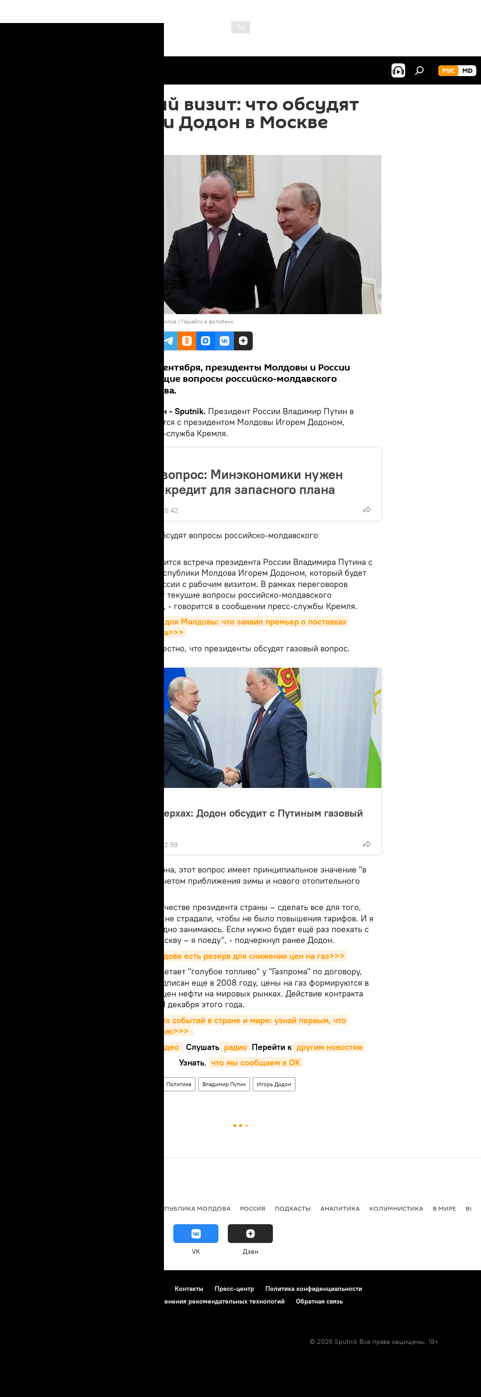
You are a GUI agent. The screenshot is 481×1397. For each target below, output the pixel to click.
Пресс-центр (234, 1288)
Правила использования (89, 1288)
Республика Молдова (192, 1208)
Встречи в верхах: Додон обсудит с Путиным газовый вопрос (236, 819)
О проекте (25, 1288)
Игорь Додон (274, 1084)
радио (234, 1047)
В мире (146, 1084)
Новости (115, 1084)
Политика (129, 798)
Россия (252, 1208)
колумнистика (396, 1208)
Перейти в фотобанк (207, 321)
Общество (130, 458)
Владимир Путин (224, 1084)
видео (168, 1047)
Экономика (76, 1208)
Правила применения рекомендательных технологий (203, 1301)
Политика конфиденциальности (313, 1288)
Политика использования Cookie (59, 1301)
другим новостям (328, 1047)
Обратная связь (319, 1301)
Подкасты (293, 1208)
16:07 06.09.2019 (125, 143)
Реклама (150, 1288)
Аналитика (340, 1208)
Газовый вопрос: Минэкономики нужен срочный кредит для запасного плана (226, 482)
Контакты (189, 1288)
